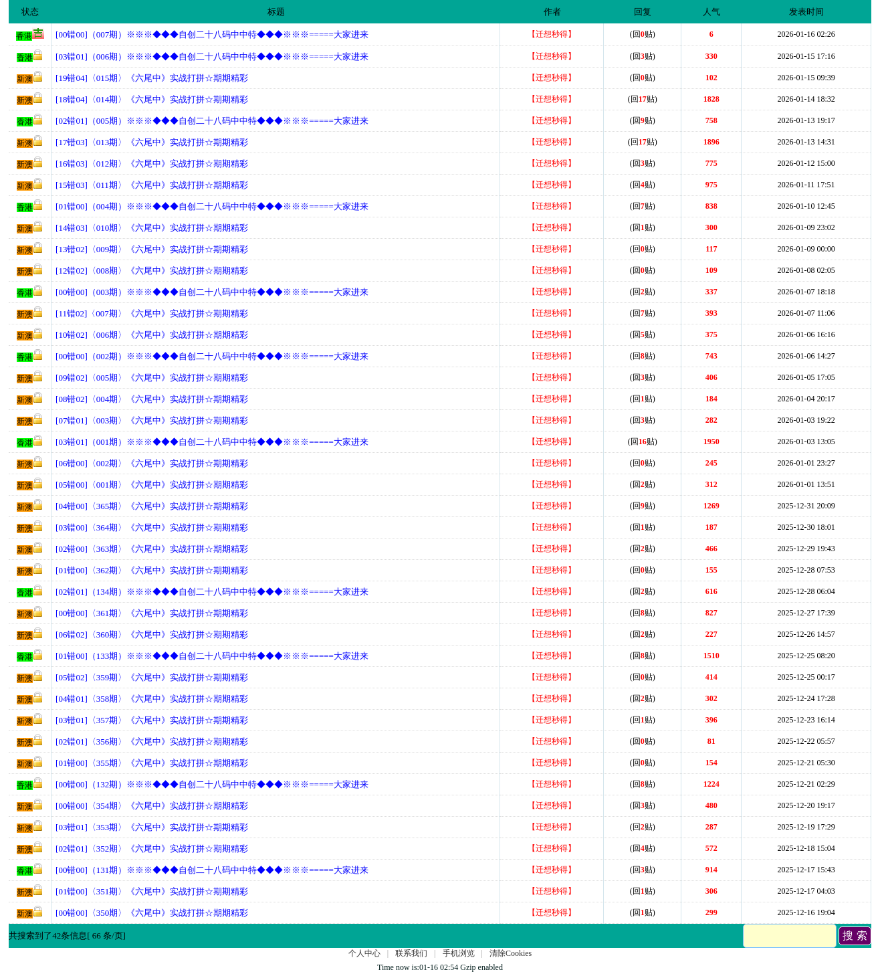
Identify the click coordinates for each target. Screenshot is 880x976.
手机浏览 (459, 953)
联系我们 (411, 953)
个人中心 (364, 953)
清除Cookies (510, 953)
